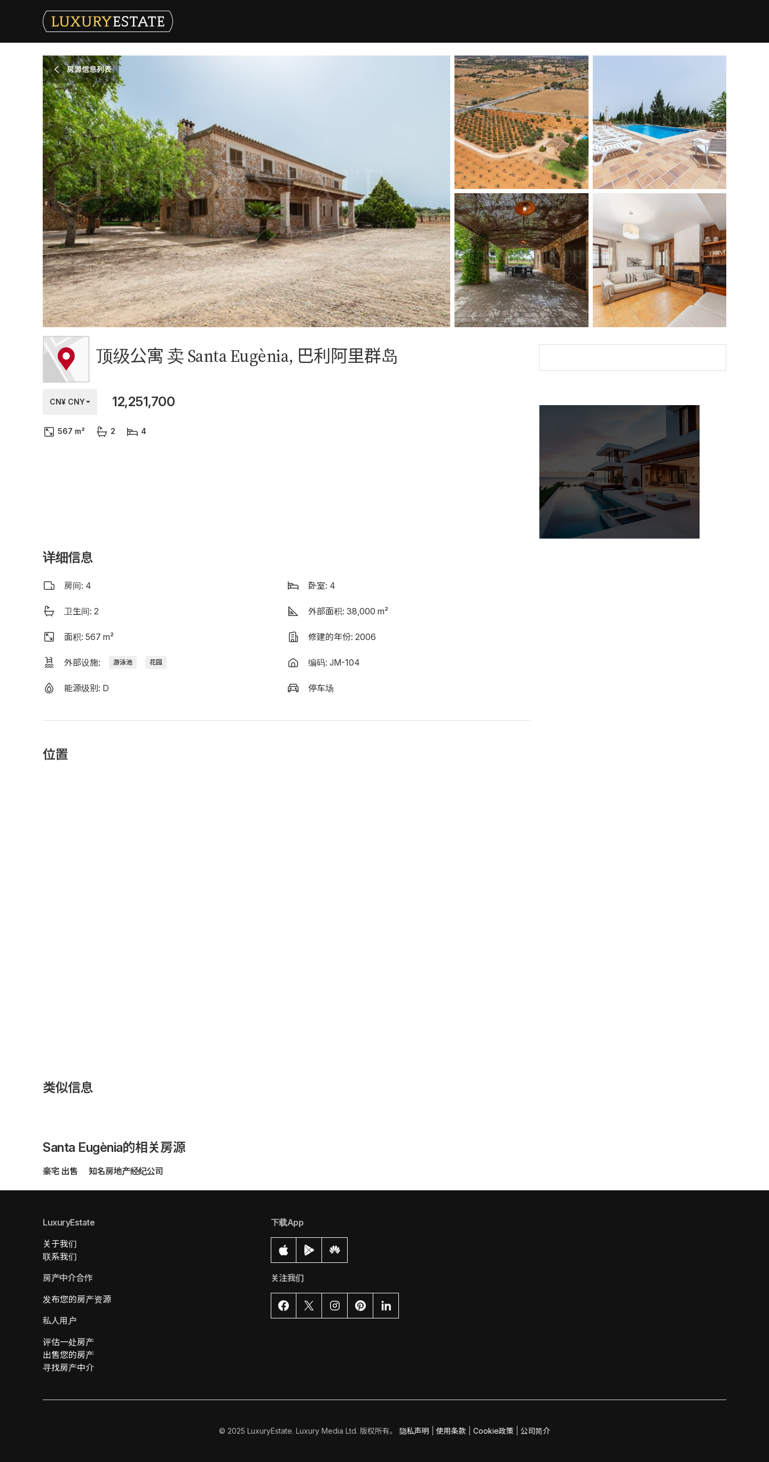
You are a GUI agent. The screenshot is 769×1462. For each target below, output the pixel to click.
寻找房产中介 (68, 1367)
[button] (632, 478)
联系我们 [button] (60, 1256)
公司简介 (536, 1430)
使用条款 (451, 1430)
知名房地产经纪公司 (126, 1171)
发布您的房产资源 (77, 1299)
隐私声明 (414, 1430)
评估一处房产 (68, 1342)
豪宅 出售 (61, 1171)
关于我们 (60, 1243)
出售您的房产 (68, 1354)
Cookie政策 (493, 1430)
